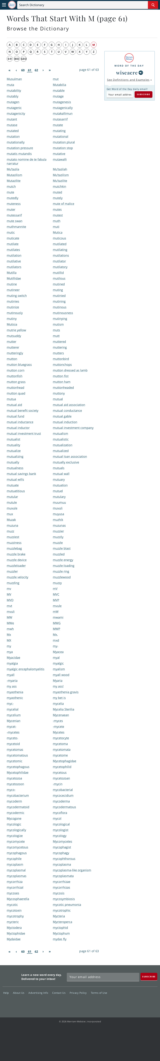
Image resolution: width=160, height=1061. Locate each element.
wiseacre (127, 72)
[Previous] (16, 70)
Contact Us (59, 992)
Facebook (115, 1002)
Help (7, 992)
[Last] (49, 70)
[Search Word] (153, 5)
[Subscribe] (148, 976)
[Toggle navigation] (4, 4)
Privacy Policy (79, 992)
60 (23, 70)
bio (16, 59)
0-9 (10, 59)
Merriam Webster (11, 976)
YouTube (139, 1002)
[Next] (43, 70)
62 (36, 70)
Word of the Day (129, 65)
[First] (9, 70)
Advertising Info (39, 992)
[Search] (87, 5)
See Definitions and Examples (128, 80)
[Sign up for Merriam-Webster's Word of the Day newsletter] (103, 977)
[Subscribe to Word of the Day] (120, 94)
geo (24, 59)
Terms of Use (99, 992)
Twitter (127, 1002)
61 (29, 70)
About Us (19, 992)
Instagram (151, 1002)
